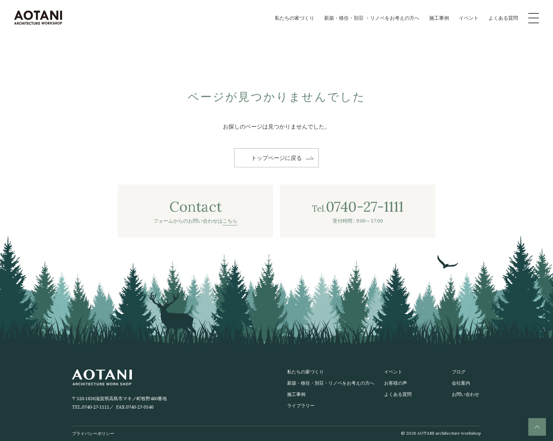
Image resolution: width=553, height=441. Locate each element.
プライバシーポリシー (93, 433)
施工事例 (439, 17)
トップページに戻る (276, 157)
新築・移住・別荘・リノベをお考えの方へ (330, 383)
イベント (469, 17)
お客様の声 (395, 383)
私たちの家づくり (294, 17)
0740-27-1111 (95, 407)
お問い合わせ (465, 394)
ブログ (459, 371)
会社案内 (461, 383)
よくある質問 (503, 17)
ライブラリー (301, 405)
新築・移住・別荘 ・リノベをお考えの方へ (371, 17)
